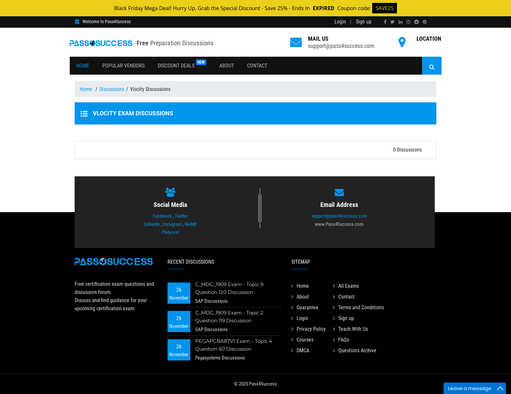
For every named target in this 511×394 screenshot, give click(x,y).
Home (82, 66)
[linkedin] (400, 21)
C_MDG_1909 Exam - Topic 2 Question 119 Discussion (229, 317)
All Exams (346, 286)
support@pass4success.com (341, 45)
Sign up (364, 22)
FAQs (341, 340)
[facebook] (385, 21)
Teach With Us (350, 329)
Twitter (181, 216)
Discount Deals (182, 64)
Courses (302, 340)
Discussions (111, 89)
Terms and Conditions (358, 307)
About (226, 66)
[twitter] (392, 21)
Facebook (162, 216)
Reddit (191, 224)
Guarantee (304, 307)
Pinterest (170, 232)
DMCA (300, 350)
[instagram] (408, 21)
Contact (257, 66)
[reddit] (416, 21)
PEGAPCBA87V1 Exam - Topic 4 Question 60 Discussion (233, 345)
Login (340, 22)
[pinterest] (425, 21)
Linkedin (152, 224)
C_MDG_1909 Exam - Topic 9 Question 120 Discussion (229, 288)
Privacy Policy (308, 329)
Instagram (172, 224)
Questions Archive (354, 350)
